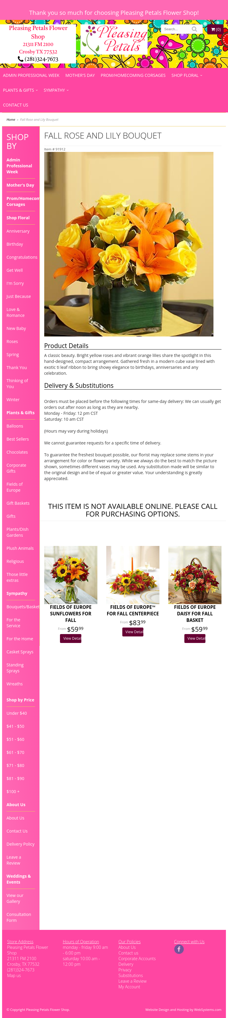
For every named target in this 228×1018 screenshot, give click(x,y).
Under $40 (17, 713)
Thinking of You (17, 383)
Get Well (15, 270)
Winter (13, 399)
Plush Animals (20, 548)
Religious (15, 561)
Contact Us (15, 105)
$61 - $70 (15, 752)
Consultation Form (19, 917)
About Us (16, 804)
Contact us (128, 953)
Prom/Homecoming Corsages (133, 75)
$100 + (13, 791)
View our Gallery (15, 898)
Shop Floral (185, 75)
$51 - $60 (15, 739)
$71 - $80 (15, 765)
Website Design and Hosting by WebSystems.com (183, 1009)
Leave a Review (14, 860)
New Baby (16, 328)
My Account (129, 987)
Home (11, 119)
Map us (14, 975)
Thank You (17, 367)
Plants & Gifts (18, 90)
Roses (12, 341)
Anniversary (18, 231)
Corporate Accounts (137, 958)
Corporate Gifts (16, 468)
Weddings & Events (19, 879)
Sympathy (54, 90)
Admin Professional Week (31, 75)
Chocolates (17, 452)
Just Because (19, 296)
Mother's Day (80, 75)
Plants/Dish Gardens (17, 532)
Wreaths (15, 684)
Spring (13, 354)
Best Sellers (18, 439)
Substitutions (130, 975)
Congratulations (21, 257)
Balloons (15, 426)
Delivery (125, 964)
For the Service (13, 622)
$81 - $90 (15, 778)
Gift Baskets (18, 503)
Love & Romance (16, 312)
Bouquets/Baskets (21, 606)
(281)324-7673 (38, 59)
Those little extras (17, 577)
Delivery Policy (20, 844)
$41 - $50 (15, 726)
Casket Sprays (20, 652)
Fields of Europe (15, 487)
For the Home (20, 638)
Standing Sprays (15, 668)
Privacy (125, 970)
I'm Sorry (15, 283)
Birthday (15, 244)
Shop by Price (20, 700)
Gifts (11, 516)
